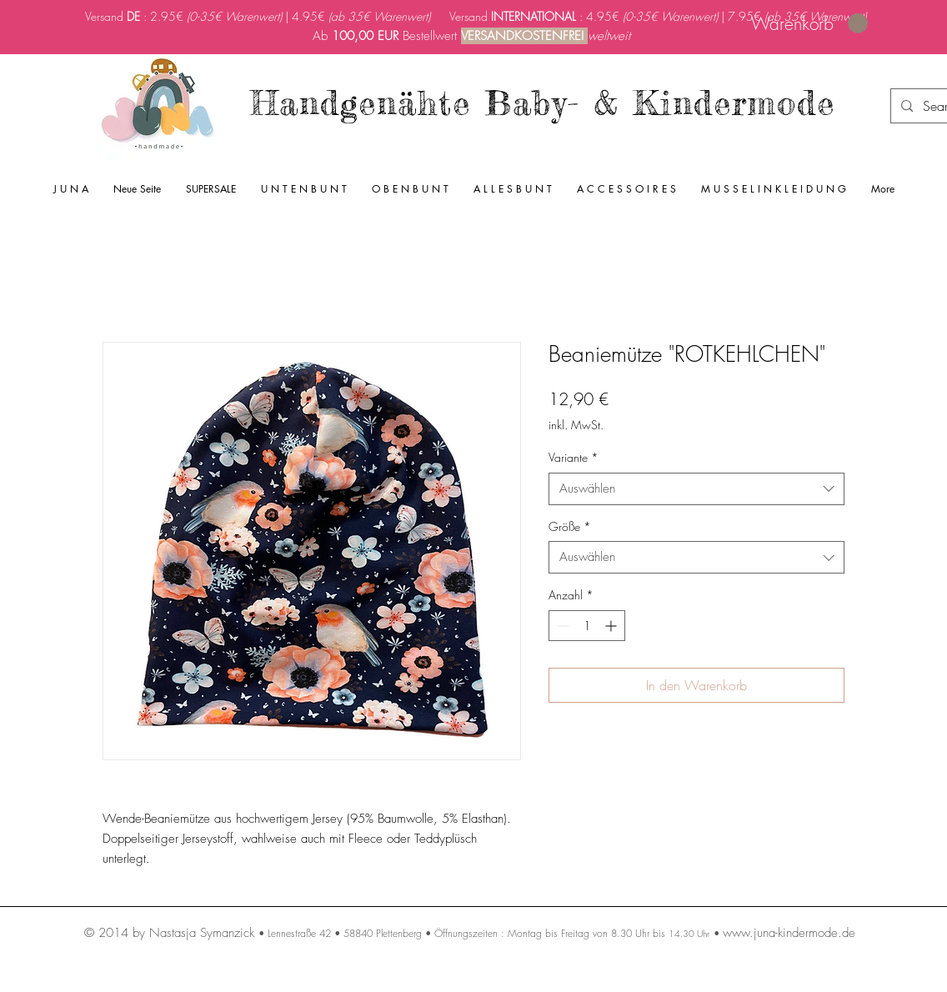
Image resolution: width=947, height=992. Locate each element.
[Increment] (612, 625)
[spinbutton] (587, 625)
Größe (570, 526)
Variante (574, 457)
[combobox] (696, 489)
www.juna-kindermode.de (789, 932)
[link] (809, 23)
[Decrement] (561, 625)
